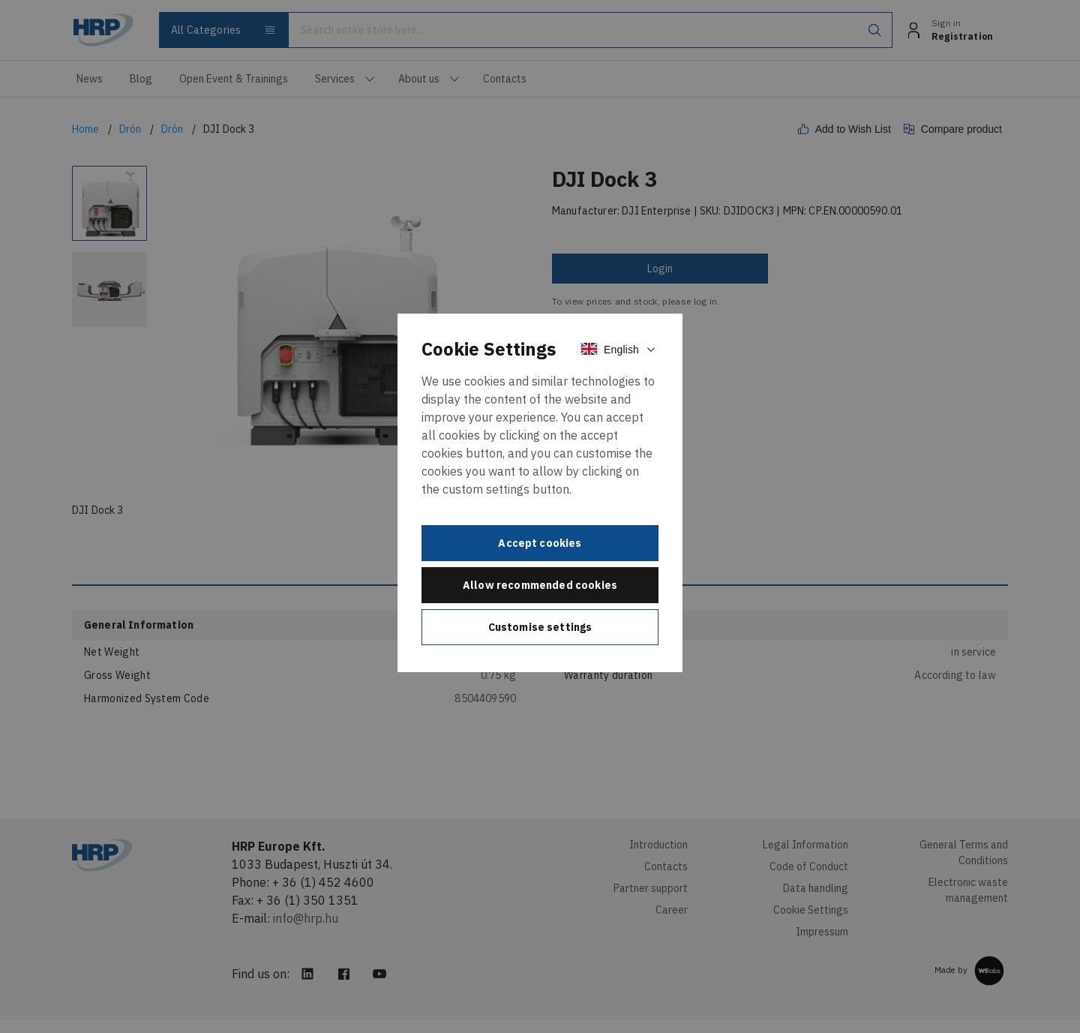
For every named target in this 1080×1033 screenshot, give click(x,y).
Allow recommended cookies (540, 585)
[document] (540, 493)
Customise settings (540, 627)
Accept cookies (539, 543)
